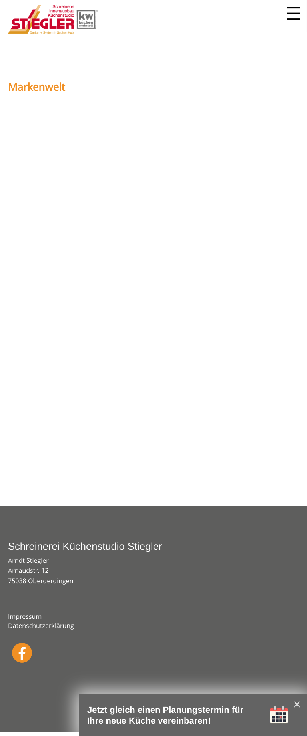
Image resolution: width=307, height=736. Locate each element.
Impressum (25, 616)
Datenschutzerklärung (41, 625)
